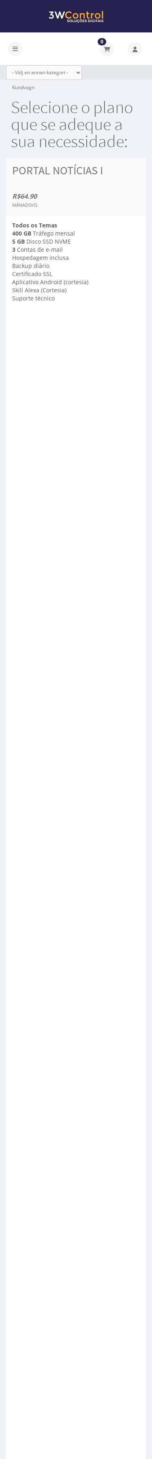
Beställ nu (39, 334)
